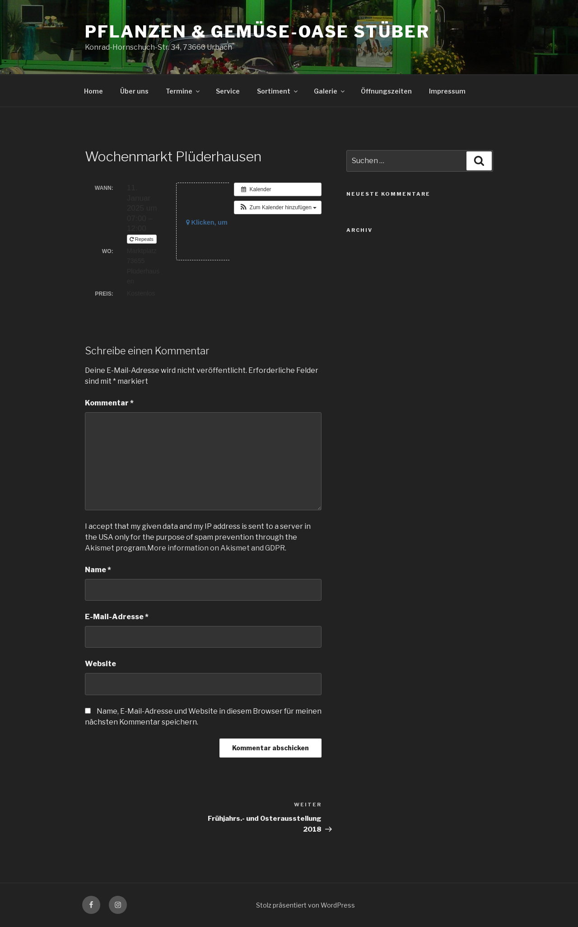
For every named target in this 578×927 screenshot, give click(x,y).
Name (98, 569)
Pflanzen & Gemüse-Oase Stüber (257, 32)
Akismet (99, 548)
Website (100, 663)
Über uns (134, 91)
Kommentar (109, 403)
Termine (183, 91)
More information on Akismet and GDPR (216, 548)
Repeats (142, 239)
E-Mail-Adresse (117, 616)
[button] (277, 207)
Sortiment (278, 91)
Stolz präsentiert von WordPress (305, 905)
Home (93, 91)
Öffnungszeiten (386, 91)
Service (228, 91)
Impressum (447, 91)
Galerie (330, 91)
